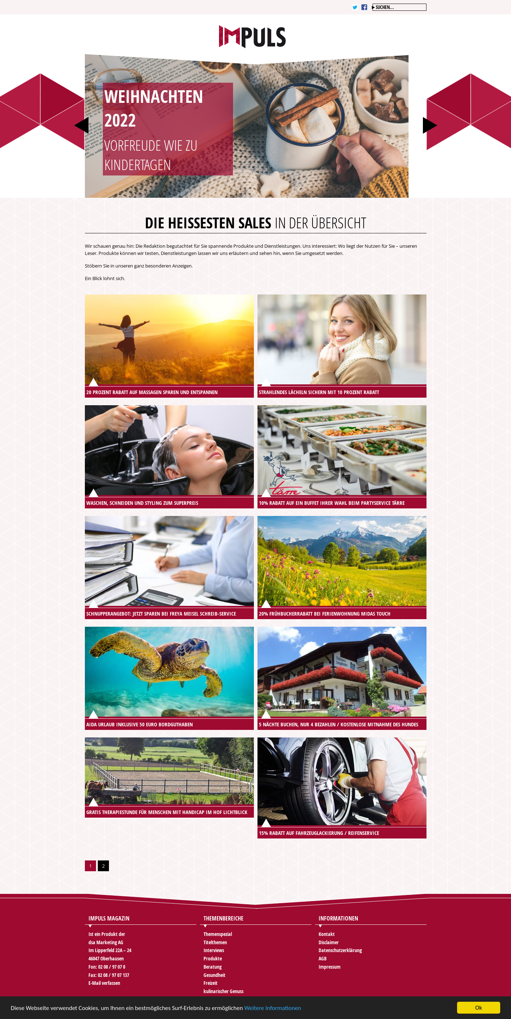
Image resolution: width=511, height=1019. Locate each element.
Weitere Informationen (272, 1008)
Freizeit (211, 982)
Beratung (213, 966)
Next (430, 125)
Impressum (330, 966)
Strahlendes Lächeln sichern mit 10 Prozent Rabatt (319, 392)
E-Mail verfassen (104, 982)
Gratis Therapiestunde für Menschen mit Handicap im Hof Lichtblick (166, 812)
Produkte (213, 958)
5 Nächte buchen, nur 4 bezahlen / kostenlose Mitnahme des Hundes (338, 724)
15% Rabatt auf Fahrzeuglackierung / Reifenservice (319, 833)
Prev (81, 125)
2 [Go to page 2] (103, 866)
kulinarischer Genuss (223, 991)
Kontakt (327, 934)
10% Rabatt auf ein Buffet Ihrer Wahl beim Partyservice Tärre (332, 503)
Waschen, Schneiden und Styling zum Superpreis (142, 503)
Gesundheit (214, 975)
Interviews (214, 950)
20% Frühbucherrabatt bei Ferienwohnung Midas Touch (325, 613)
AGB (323, 958)
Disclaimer (329, 942)
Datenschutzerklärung (340, 950)
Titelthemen (215, 942)
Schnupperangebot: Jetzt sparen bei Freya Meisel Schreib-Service (161, 613)
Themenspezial (218, 934)
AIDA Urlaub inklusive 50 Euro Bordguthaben (139, 724)
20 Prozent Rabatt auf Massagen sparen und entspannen (152, 392)
